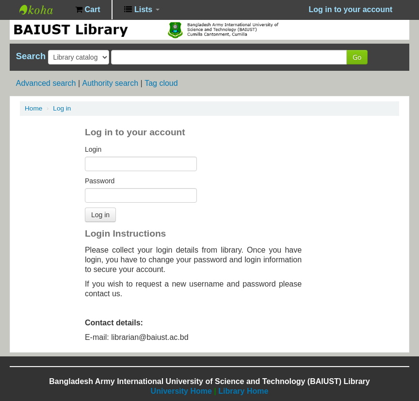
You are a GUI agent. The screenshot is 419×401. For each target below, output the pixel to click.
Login (93, 149)
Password (99, 181)
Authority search (110, 83)
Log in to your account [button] (350, 9)
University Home (181, 391)
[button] (87, 9)
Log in (62, 108)
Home (33, 108)
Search (31, 56)
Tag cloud (161, 83)
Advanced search (46, 83)
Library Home (243, 391)
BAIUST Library (43, 9)
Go (357, 57)
